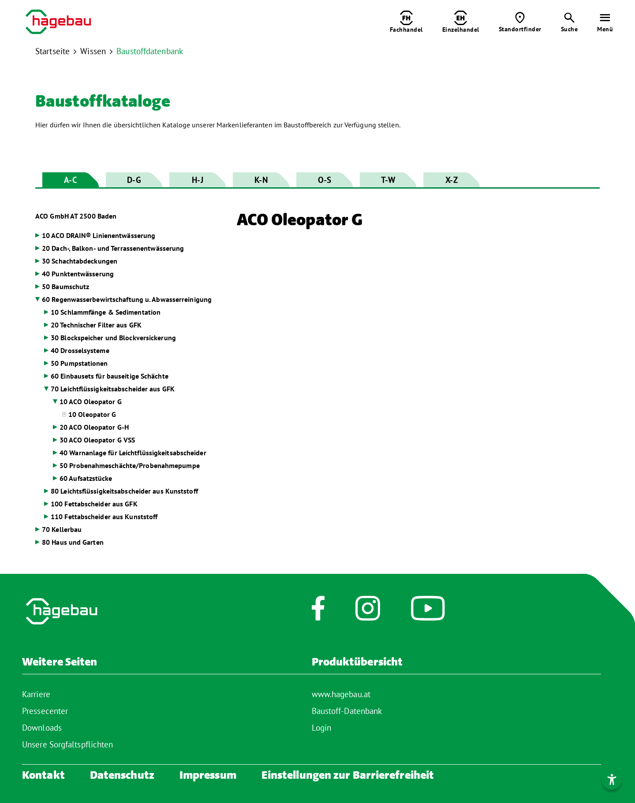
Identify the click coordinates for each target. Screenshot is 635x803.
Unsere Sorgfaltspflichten (67, 744)
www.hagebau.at (341, 694)
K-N (260, 180)
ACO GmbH (75, 216)
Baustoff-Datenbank (347, 711)
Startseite (52, 51)
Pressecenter (45, 711)
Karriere (36, 694)
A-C (70, 180)
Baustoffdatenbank (149, 51)
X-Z (451, 180)
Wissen (93, 51)
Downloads (42, 727)
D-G (134, 180)
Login (322, 727)
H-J (197, 180)
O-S (324, 180)
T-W (388, 180)
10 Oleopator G (92, 414)
